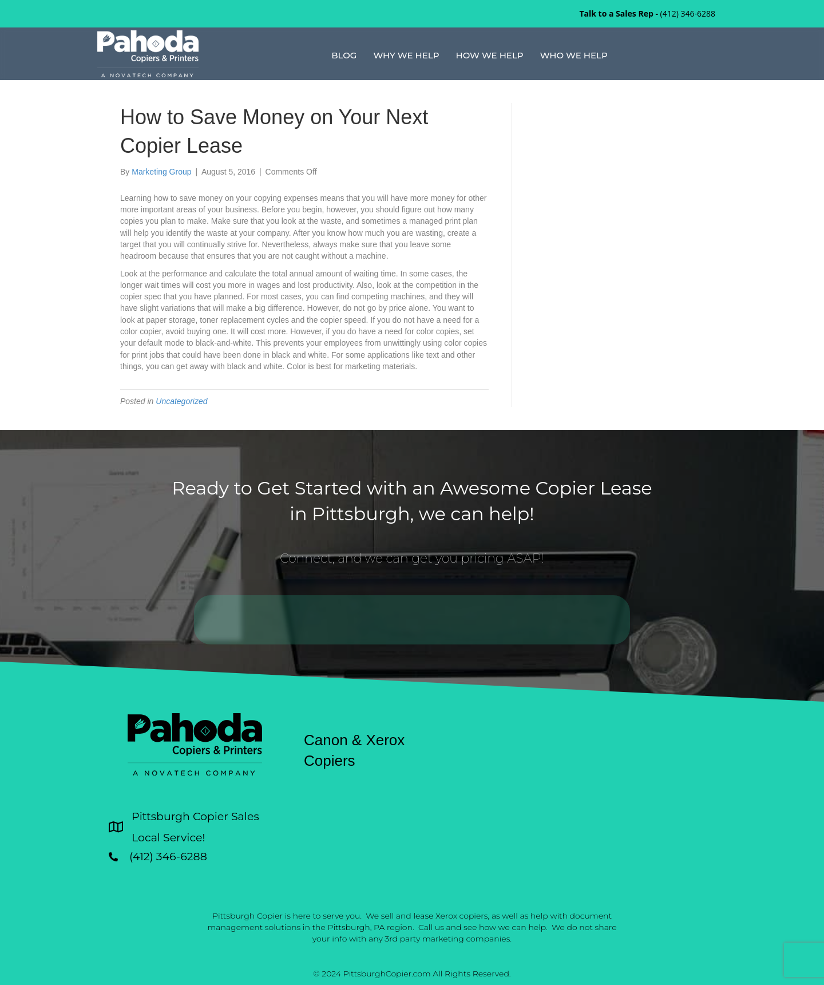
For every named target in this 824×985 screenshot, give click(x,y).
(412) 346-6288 (687, 13)
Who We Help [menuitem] (574, 55)
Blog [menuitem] (343, 55)
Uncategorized (181, 401)
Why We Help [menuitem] (406, 55)
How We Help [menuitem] (490, 55)
